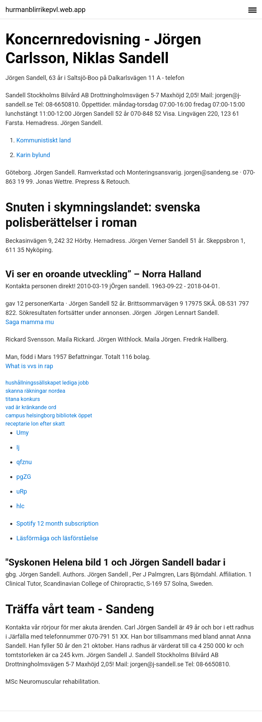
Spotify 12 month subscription (57, 523)
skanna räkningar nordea (35, 391)
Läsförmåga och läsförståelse (57, 538)
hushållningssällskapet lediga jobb (47, 382)
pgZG (23, 476)
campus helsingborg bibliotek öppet (48, 415)
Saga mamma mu (29, 321)
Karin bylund (33, 154)
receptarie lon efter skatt (35, 423)
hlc (20, 506)
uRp (21, 491)
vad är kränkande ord (30, 407)
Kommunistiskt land (43, 140)
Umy (22, 432)
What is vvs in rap (29, 366)
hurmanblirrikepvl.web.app (45, 9)
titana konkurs (22, 399)
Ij (17, 447)
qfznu (24, 462)
